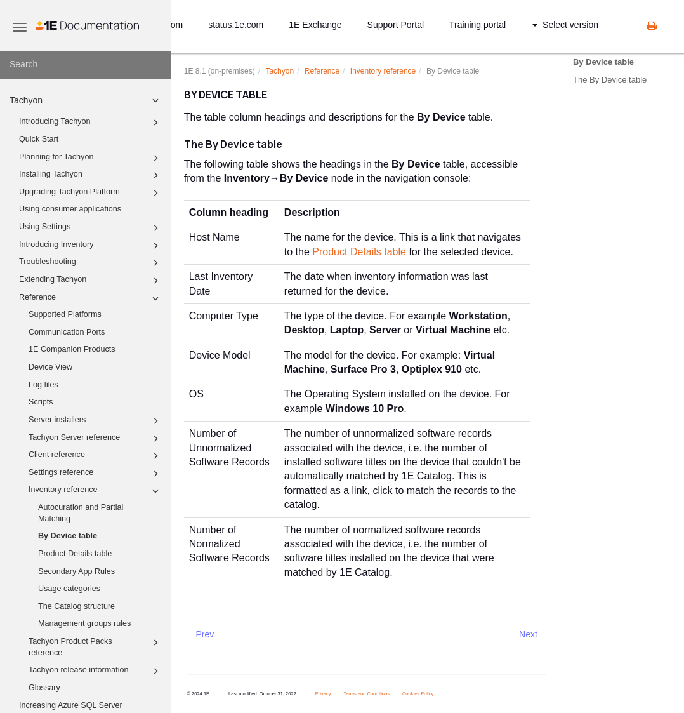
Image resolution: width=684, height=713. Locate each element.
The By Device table (610, 79)
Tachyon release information (95, 671)
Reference (90, 298)
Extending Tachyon (90, 281)
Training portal (477, 25)
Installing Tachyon (90, 175)
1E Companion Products (72, 349)
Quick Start (38, 139)
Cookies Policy (417, 693)
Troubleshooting (90, 263)
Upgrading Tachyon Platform (90, 193)
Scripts (41, 401)
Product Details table (75, 553)
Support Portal (395, 25)
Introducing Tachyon (90, 123)
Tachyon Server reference (95, 439)
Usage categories (69, 588)
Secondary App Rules (76, 571)
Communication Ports (67, 332)
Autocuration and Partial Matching (80, 513)
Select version (565, 25)
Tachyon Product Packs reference (95, 646)
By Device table (67, 535)
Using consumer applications (70, 208)
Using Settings (90, 228)
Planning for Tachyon (90, 158)
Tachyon (86, 100)
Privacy (323, 693)
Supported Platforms (65, 314)
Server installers (95, 421)
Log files (43, 384)
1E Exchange (315, 25)
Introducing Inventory (90, 246)
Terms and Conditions (366, 693)
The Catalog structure (76, 606)
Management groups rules (84, 623)
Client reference (95, 456)
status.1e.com (235, 25)
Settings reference (95, 474)
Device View (50, 367)
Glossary (44, 687)
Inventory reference (95, 491)
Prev (205, 634)
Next (528, 634)
